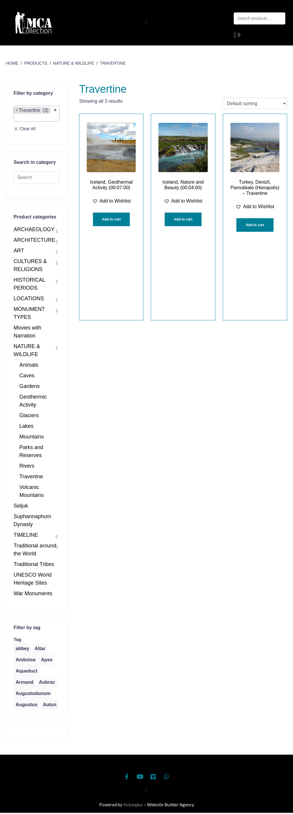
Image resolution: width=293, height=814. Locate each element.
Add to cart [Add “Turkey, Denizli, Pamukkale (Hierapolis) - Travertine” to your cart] (254, 225)
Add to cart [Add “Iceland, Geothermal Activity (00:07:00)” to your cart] (111, 219)
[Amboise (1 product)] (26, 659)
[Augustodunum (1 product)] (33, 693)
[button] (146, 21)
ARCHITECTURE (34, 240)
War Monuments (33, 593)
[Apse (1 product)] (47, 659)
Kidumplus (133, 804)
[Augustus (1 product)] (27, 704)
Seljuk (21, 506)
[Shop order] (254, 103)
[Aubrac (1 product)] (47, 682)
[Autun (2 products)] (49, 704)
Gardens (29, 386)
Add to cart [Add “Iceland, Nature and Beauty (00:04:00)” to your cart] (183, 219)
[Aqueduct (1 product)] (27, 671)
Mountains (31, 437)
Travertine (31, 476)
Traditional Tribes (34, 564)
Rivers (27, 466)
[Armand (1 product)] (24, 682)
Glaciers (29, 415)
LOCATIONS (29, 298)
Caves (27, 376)
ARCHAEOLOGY (34, 229)
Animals (28, 365)
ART (19, 251)
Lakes (26, 426)
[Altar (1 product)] (39, 648)
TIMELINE (26, 535)
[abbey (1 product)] (22, 648)
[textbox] (17, 117)
